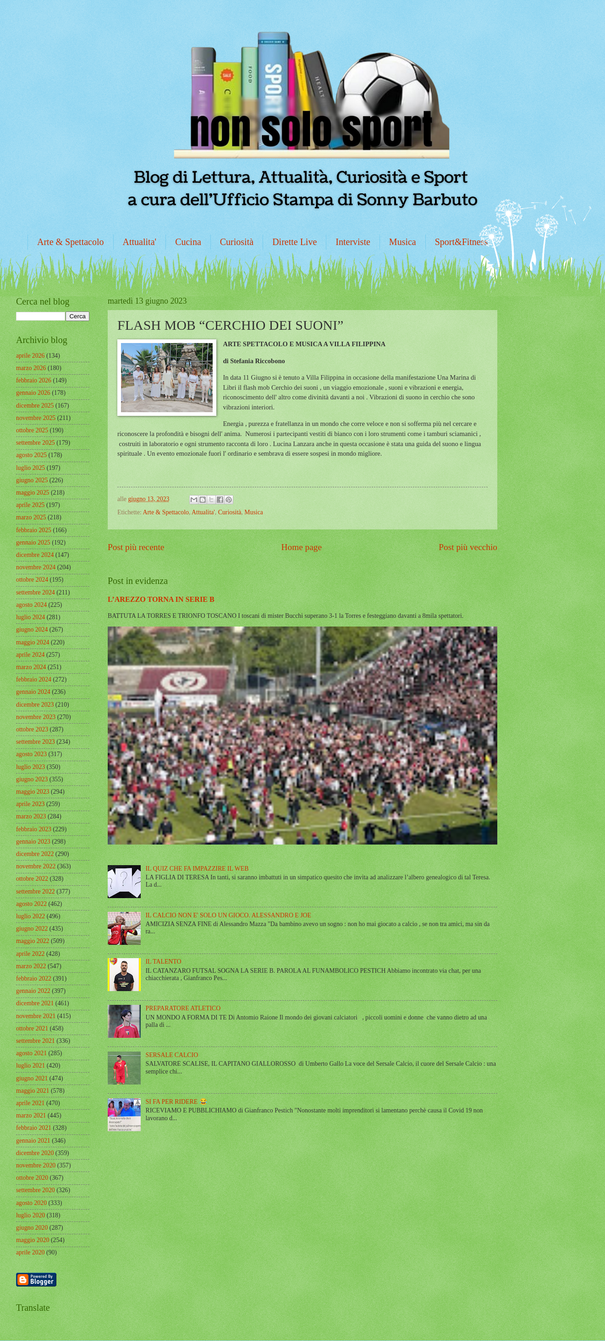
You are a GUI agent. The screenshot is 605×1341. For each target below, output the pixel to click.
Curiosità (236, 242)
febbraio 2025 (33, 530)
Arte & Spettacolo (70, 242)
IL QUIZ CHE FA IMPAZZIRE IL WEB (197, 868)
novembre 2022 (35, 866)
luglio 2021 (30, 1065)
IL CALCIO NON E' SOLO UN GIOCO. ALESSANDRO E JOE (228, 915)
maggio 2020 (32, 1240)
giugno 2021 (32, 1078)
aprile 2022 (30, 953)
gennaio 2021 (33, 1140)
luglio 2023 (30, 766)
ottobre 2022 (32, 878)
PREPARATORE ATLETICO (183, 1008)
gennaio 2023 (33, 841)
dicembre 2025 (35, 405)
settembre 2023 (35, 741)
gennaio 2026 (33, 392)
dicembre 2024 (35, 554)
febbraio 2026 (33, 380)
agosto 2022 (31, 903)
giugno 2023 (32, 779)
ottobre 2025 (32, 430)
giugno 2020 (32, 1227)
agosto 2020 (31, 1202)
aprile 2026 (30, 355)
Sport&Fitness (461, 242)
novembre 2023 (35, 717)
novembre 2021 (35, 1016)
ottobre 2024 (32, 579)
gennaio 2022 (33, 990)
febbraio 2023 (33, 829)
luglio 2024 (30, 617)
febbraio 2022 (33, 978)
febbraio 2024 (33, 679)
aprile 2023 (30, 804)
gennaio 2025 (33, 542)
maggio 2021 (32, 1090)
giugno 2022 (32, 928)
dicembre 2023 (35, 704)
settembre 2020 (35, 1190)
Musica (402, 242)
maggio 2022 (32, 941)
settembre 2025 (35, 442)
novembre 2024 (35, 567)
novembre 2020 (35, 1165)
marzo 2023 (31, 816)
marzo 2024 (31, 667)
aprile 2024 (30, 654)
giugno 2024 (32, 629)
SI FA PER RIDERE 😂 (176, 1101)
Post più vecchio (468, 547)
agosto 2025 (31, 455)
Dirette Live (294, 242)
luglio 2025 (30, 467)
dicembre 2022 (35, 853)
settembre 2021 (35, 1040)
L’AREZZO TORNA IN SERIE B (161, 599)
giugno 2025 (32, 480)
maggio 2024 (32, 642)
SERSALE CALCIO (172, 1055)
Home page (301, 547)
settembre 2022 (35, 891)
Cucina (188, 242)
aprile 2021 (30, 1103)
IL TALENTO (164, 961)
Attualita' (140, 242)
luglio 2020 (30, 1215)
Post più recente (136, 547)
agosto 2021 (31, 1053)
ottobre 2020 (32, 1177)
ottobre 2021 (32, 1028)
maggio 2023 (32, 791)
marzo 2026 (31, 368)
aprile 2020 (30, 1252)
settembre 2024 (35, 592)
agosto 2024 (31, 604)
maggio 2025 (32, 492)
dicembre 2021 (35, 1003)
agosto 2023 (31, 754)
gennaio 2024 (33, 691)
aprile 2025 (30, 505)
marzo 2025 (31, 517)
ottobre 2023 (32, 729)
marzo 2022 (31, 966)
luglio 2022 (30, 916)
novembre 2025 (35, 417)
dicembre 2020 (35, 1153)
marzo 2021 (31, 1115)
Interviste (353, 242)
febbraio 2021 (33, 1127)
